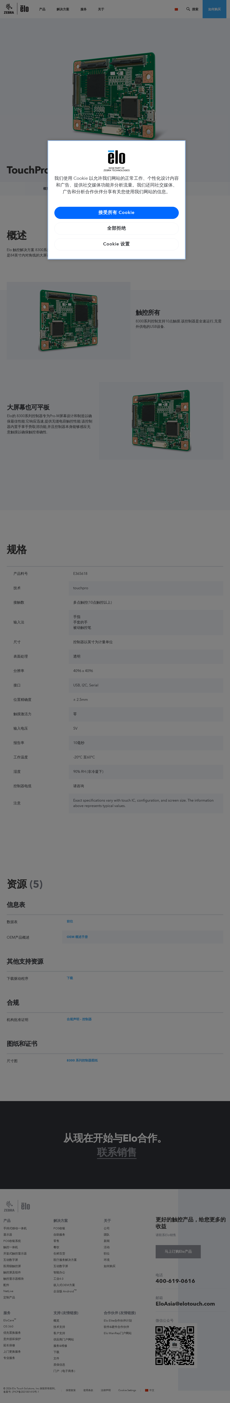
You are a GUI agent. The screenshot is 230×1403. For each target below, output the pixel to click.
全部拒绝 (116, 228)
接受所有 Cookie (116, 213)
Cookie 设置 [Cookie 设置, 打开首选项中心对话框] (116, 244)
